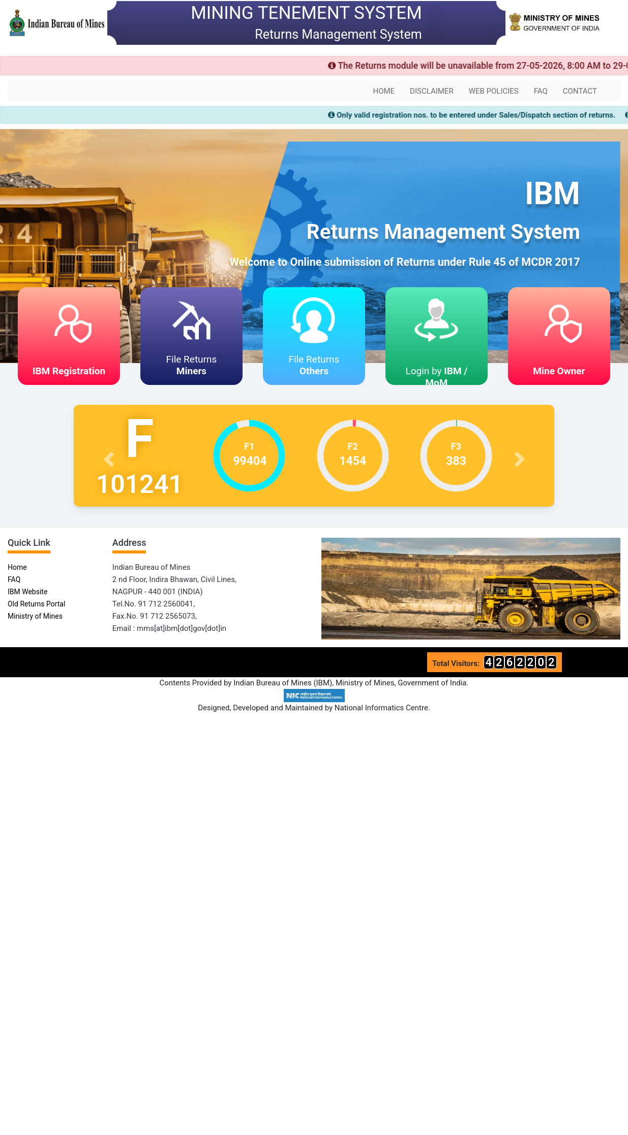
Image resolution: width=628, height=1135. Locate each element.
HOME (384, 91)
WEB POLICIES (494, 91)
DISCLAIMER (432, 91)
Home (17, 567)
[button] (110, 456)
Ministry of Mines (35, 616)
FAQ (541, 91)
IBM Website (27, 592)
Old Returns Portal (36, 604)
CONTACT (580, 91)
